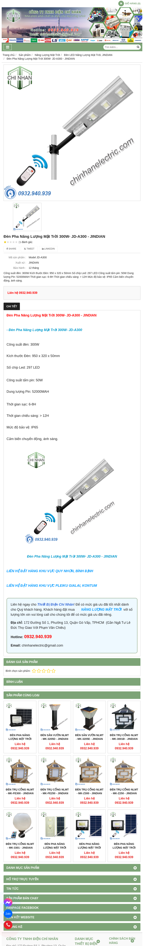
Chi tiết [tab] (11, 306)
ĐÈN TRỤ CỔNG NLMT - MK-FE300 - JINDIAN (20, 791)
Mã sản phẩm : (17, 257)
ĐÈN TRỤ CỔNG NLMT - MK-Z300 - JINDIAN (89, 791)
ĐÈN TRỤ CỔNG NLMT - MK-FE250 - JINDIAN (54, 791)
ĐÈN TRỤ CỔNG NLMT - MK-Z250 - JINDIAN (124, 791)
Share (11, 248)
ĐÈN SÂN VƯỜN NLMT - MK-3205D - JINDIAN (54, 737)
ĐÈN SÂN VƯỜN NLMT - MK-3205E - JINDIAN (89, 737)
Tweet (29, 248)
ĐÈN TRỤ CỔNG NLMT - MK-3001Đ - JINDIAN (124, 737)
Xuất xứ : (20, 262)
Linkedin (48, 248)
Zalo (8, 913)
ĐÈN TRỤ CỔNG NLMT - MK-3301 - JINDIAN (20, 845)
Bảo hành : (19, 267)
